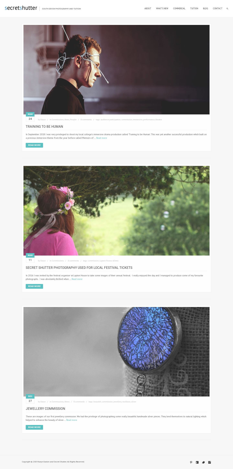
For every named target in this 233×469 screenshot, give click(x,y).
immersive (137, 119)
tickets (115, 260)
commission (126, 119)
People (73, 119)
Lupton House (106, 260)
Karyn (43, 119)
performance (149, 119)
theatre (158, 119)
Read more (101, 137)
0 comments (86, 119)
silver (133, 401)
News (67, 119)
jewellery (117, 401)
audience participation (111, 119)
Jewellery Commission (45, 409)
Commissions (58, 119)
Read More (34, 145)
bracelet (97, 401)
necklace (126, 401)
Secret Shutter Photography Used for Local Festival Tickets (79, 268)
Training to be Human (44, 126)
